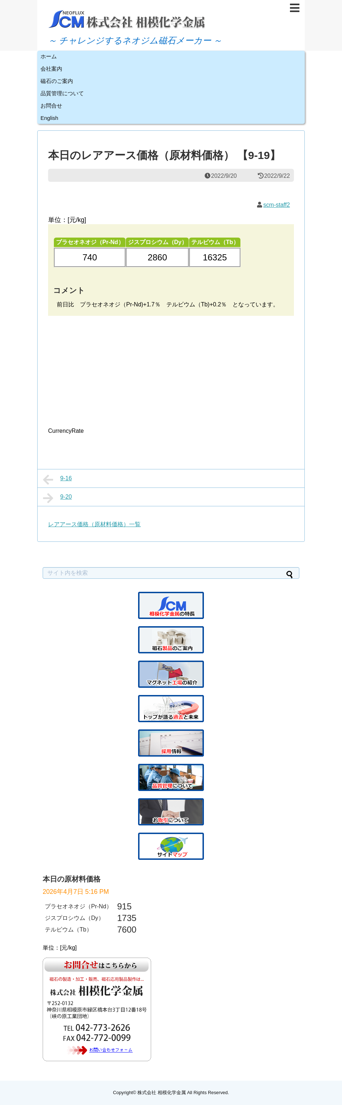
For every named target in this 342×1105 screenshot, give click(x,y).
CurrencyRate (66, 431)
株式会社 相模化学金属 (161, 1092)
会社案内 (51, 69)
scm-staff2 (276, 205)
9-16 (57, 479)
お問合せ (51, 105)
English (49, 118)
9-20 (57, 498)
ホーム (48, 56)
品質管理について (62, 93)
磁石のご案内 (56, 81)
